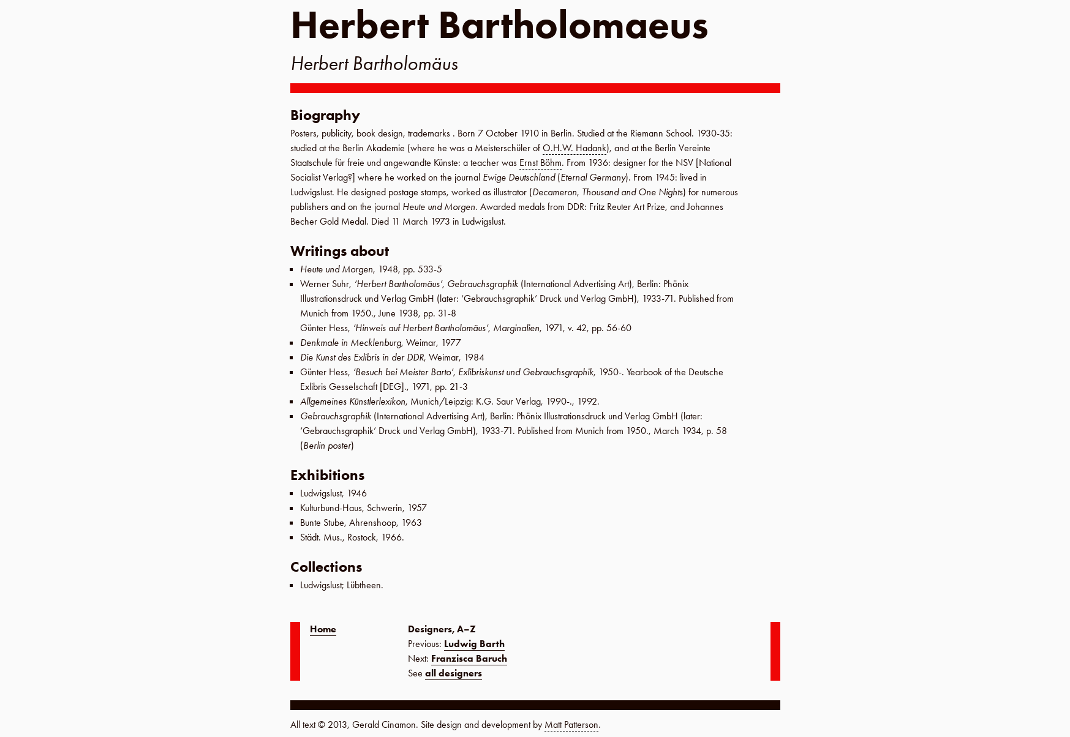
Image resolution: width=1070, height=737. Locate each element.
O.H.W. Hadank (574, 147)
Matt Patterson (571, 724)
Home (323, 629)
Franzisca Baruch (469, 658)
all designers (453, 673)
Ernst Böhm (540, 162)
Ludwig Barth (474, 643)
